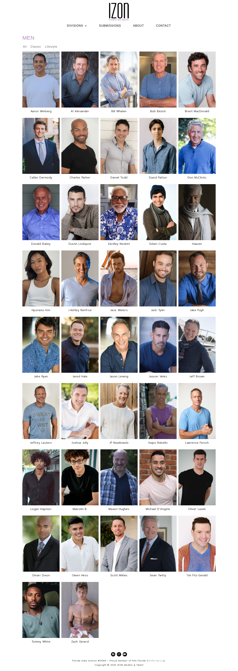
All (25, 46)
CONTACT (163, 25)
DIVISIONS (77, 26)
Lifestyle (51, 46)
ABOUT (138, 25)
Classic (36, 46)
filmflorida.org (156, 660)
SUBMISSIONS (110, 25)
